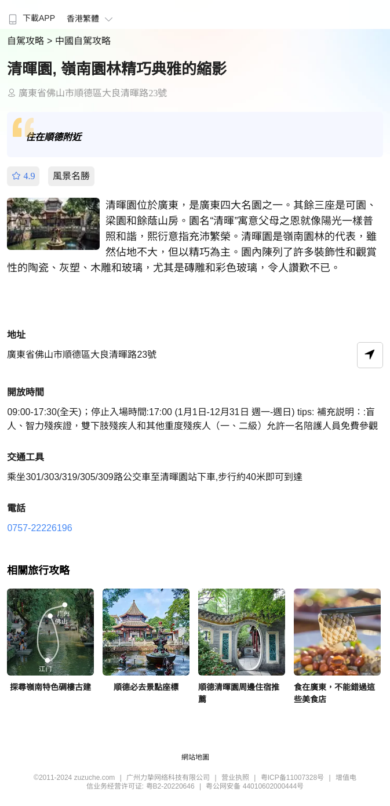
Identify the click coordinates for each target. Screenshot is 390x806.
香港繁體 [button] (91, 18)
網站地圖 (195, 757)
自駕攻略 (26, 41)
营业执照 (235, 778)
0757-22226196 (39, 528)
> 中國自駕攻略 (79, 41)
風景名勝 (71, 176)
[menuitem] (30, 14)
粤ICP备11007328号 (292, 778)
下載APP (30, 18)
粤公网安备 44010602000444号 (255, 786)
